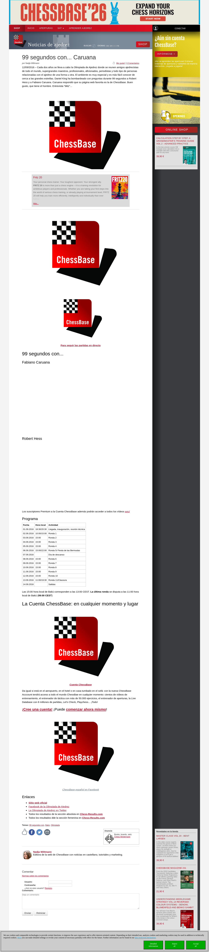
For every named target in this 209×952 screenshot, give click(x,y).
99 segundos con (36, 825)
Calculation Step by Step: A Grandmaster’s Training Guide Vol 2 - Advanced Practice (175, 141)
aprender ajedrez (80, 28)
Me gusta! (120, 63)
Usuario (28, 882)
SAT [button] (61, 28)
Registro (48, 888)
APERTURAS (46, 28)
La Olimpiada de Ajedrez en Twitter (47, 810)
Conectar (180, 28)
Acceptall (196, 945)
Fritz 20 (37, 177)
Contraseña (29, 885)
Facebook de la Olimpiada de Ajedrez (49, 806)
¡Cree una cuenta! (37, 709)
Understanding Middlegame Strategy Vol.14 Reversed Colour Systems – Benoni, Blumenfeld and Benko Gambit (175, 903)
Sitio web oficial (38, 802)
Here (19, 938)
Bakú (47, 825)
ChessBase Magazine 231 (171, 868)
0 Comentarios (132, 63)
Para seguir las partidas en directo (81, 345)
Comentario (27, 890)
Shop (17, 28)
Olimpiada (55, 825)
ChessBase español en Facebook (80, 789)
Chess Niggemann (122, 837)
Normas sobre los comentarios (35, 876)
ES (114, 46)
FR (118, 46)
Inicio (30, 28)
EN (111, 46)
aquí (127, 511)
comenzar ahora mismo (86, 709)
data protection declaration (145, 938)
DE (107, 46)
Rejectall (174, 945)
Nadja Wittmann (42, 851)
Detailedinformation (153, 945)
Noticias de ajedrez (49, 44)
